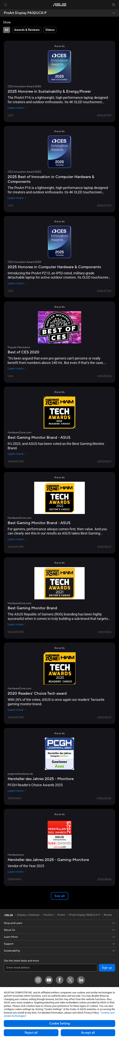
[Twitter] (70, 980)
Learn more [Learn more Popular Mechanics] (17, 368)
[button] (5, 4)
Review (108, 914)
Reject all (31, 1033)
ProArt (61, 914)
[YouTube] (49, 980)
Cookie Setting (59, 1023)
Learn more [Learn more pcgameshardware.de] (17, 791)
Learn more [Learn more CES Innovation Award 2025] (17, 108)
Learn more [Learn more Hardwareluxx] (17, 872)
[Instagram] (38, 980)
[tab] (6, 30)
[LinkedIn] (81, 980)
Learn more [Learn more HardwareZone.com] (17, 454)
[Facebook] (59, 980)
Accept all (88, 1033)
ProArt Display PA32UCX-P (25, 13)
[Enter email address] (50, 968)
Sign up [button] (107, 968)
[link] (59, 4)
